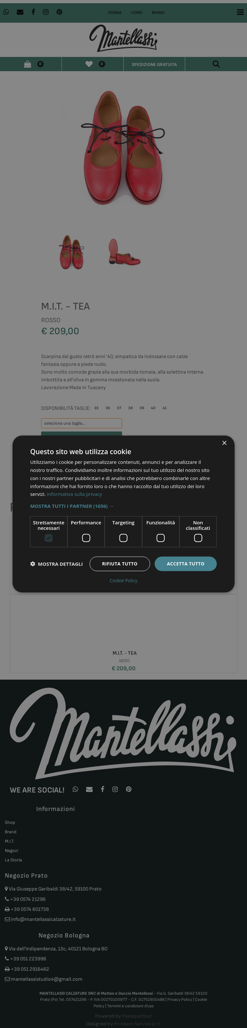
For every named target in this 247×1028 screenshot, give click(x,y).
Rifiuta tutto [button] (119, 564)
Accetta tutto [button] (186, 564)
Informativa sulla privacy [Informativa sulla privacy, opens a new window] (74, 494)
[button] (123, 506)
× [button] (224, 443)
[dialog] (123, 514)
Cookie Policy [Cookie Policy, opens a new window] (124, 580)
